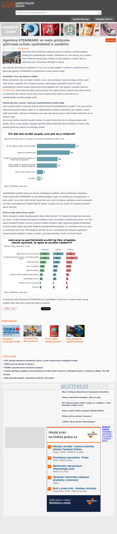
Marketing (110, 40)
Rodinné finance (106, 428)
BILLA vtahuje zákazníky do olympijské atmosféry (85, 392)
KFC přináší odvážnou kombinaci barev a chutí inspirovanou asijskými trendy (41, 360)
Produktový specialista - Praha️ (71, 457)
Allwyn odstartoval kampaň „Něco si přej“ (81, 397)
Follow (10, 309)
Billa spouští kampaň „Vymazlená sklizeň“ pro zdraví (29, 378)
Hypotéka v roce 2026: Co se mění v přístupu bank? (107, 436)
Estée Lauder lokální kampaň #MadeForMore (83, 411)
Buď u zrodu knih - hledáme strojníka (74, 488)
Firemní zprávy (104, 19)
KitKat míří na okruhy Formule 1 (19, 364)
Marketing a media (60, 502)
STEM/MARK (23, 48)
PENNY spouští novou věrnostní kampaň (23, 367)
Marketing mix (81, 19)
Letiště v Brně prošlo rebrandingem (78, 422)
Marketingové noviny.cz (14, 4)
